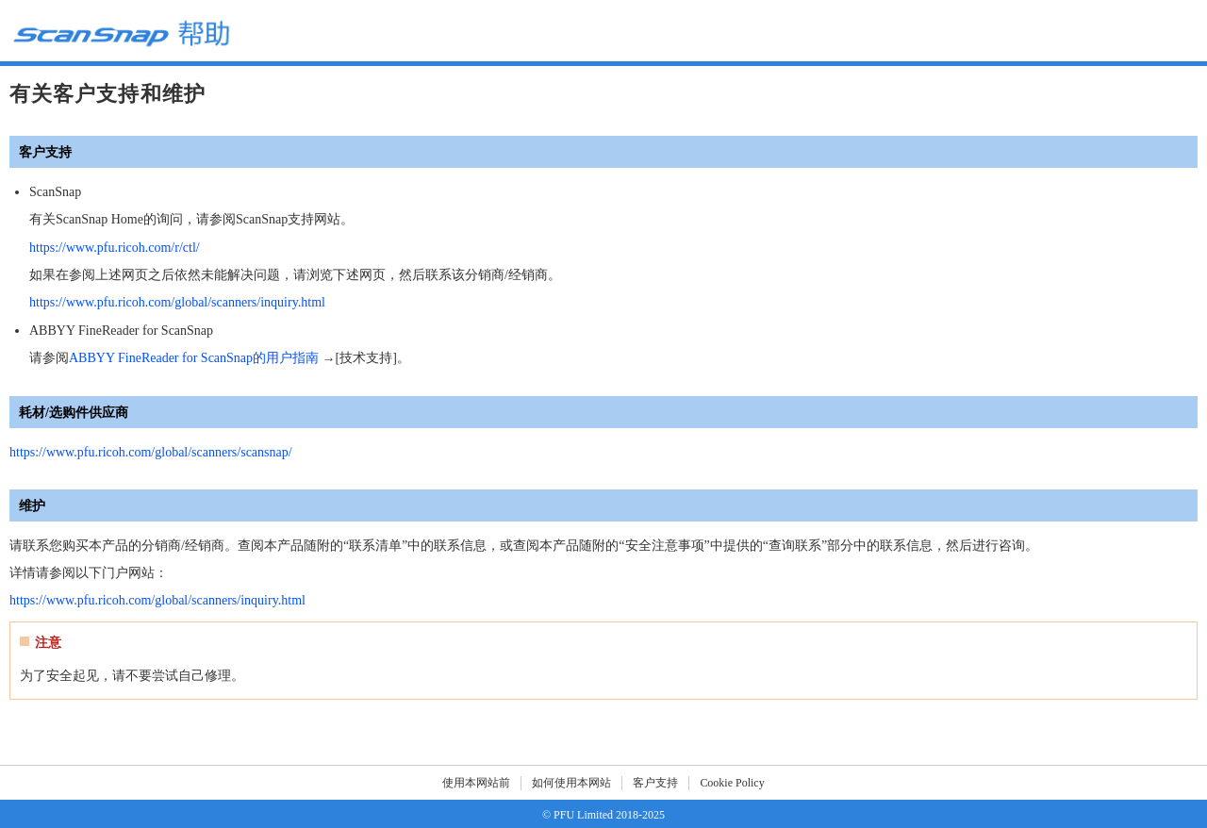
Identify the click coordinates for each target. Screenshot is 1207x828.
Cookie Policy (732, 782)
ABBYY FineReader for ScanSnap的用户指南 (194, 358)
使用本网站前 (476, 782)
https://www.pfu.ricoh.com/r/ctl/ (114, 247)
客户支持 (655, 782)
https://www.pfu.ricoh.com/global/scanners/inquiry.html (177, 302)
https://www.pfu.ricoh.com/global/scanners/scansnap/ (150, 452)
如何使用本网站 (571, 782)
